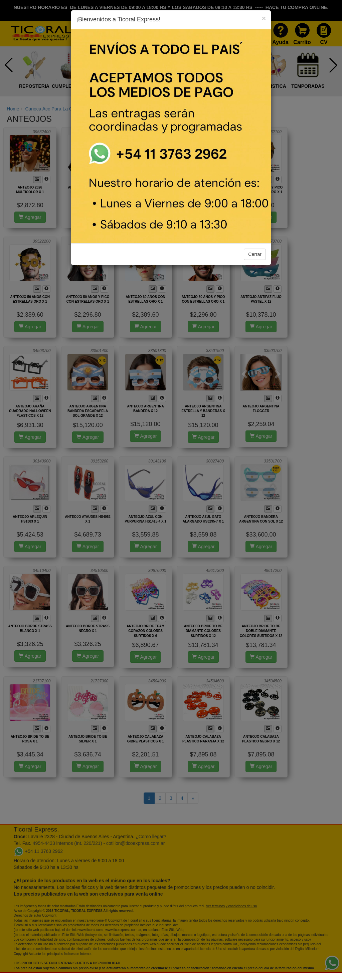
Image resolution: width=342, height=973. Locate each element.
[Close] (264, 18)
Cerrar (255, 254)
